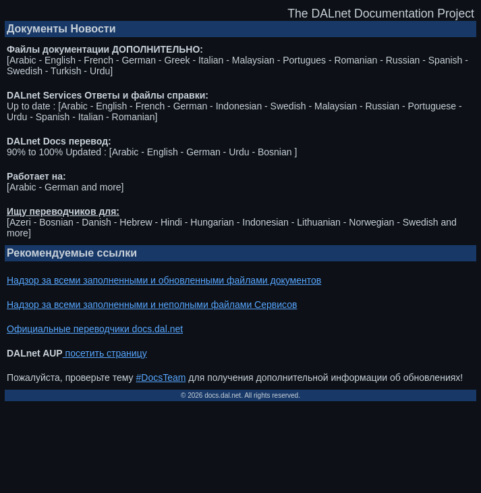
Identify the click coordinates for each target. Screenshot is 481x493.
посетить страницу (105, 353)
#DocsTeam (161, 377)
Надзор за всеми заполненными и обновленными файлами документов (164, 280)
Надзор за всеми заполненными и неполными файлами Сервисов (152, 304)
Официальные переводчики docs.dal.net (95, 328)
